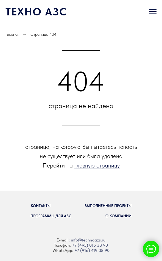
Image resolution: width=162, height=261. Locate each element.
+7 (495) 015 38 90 (90, 245)
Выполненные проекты (108, 206)
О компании (118, 216)
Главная (12, 34)
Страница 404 (43, 34)
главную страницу (97, 165)
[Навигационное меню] (153, 12)
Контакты (41, 206)
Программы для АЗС (50, 216)
